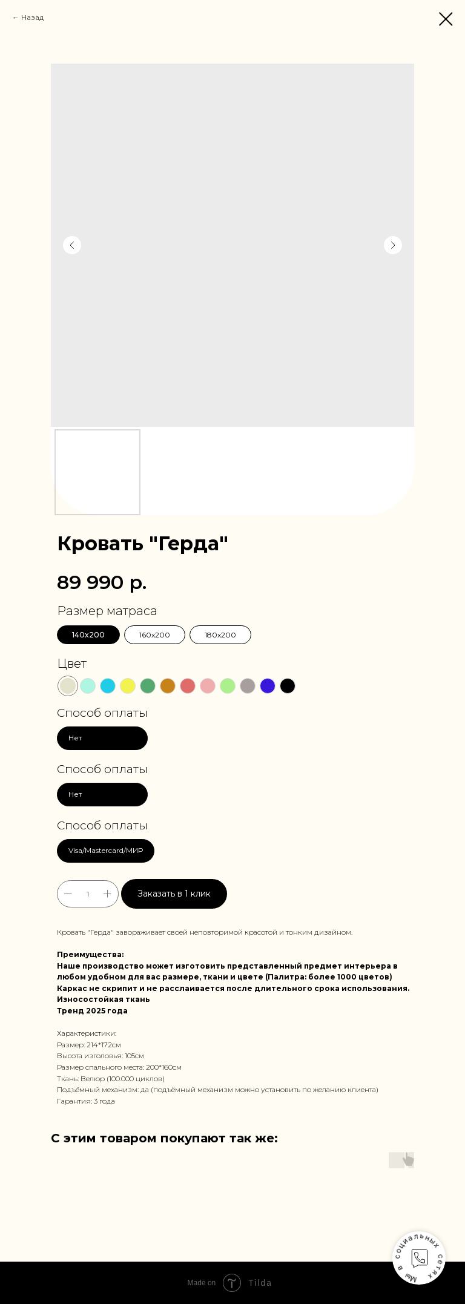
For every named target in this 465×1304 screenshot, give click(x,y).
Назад (32, 17)
